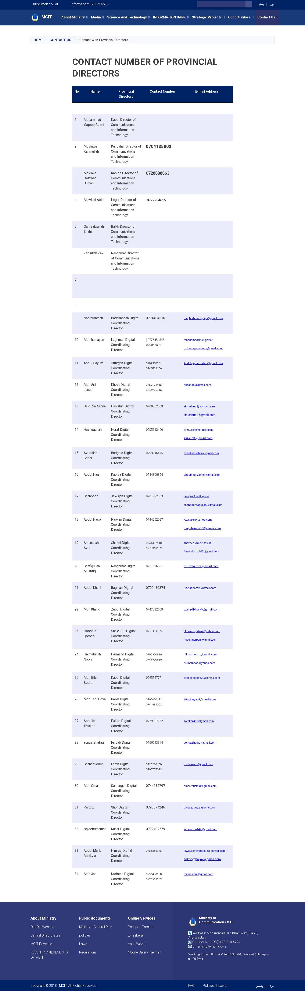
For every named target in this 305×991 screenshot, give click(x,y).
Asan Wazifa (137, 944)
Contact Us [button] (266, 17)
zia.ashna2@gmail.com (200, 415)
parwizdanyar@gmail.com (200, 807)
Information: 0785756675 (90, 4)
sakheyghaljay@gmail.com (202, 859)
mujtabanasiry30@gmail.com (202, 528)
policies (85, 935)
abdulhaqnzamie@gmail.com (202, 475)
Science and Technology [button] (127, 17)
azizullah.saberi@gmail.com (201, 453)
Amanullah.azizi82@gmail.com (201, 551)
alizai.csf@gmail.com (198, 438)
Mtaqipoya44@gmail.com (200, 699)
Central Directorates (45, 935)
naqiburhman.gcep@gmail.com (203, 318)
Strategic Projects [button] (207, 17)
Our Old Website (42, 927)
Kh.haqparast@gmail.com (200, 588)
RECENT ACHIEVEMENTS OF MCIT (49, 954)
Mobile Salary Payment (145, 952)
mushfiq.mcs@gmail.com (201, 566)
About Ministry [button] (73, 17)
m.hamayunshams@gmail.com (203, 348)
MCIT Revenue (41, 944)
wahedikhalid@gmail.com (201, 609)
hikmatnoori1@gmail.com (200, 654)
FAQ (191, 986)
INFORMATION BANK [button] (169, 17)
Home (38, 40)
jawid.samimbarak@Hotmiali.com (205, 850)
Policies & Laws (214, 986)
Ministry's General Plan (95, 927)
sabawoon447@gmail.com (200, 829)
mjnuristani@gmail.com (198, 874)
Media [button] (96, 17)
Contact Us (60, 40)
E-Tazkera (135, 935)
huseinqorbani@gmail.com (200, 639)
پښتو (261, 4)
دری (272, 4)
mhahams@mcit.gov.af (198, 339)
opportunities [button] (239, 17)
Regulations (88, 952)
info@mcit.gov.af (45, 4)
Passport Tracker (141, 927)
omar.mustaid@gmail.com (200, 786)
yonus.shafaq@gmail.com (200, 742)
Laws (83, 944)
